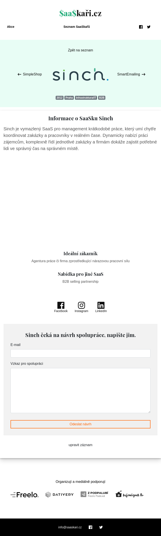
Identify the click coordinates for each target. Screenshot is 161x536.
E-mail (15, 345)
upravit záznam (80, 445)
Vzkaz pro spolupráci (27, 363)
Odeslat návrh (81, 424)
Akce (10, 26)
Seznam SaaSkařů (77, 26)
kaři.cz (80, 13)
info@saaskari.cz (70, 527)
